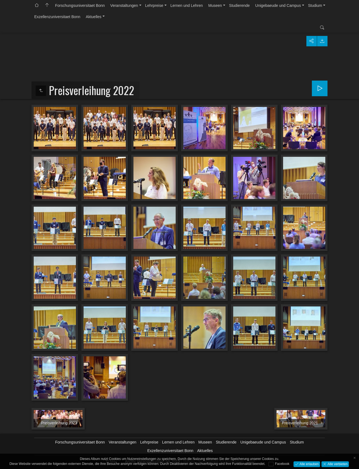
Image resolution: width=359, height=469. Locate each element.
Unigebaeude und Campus (278, 5)
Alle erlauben (309, 464)
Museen (215, 5)
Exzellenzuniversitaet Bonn (57, 17)
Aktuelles (93, 17)
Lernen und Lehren (186, 5)
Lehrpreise (154, 5)
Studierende (239, 5)
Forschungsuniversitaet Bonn (80, 5)
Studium (315, 5)
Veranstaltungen (124, 5)
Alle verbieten (337, 464)
